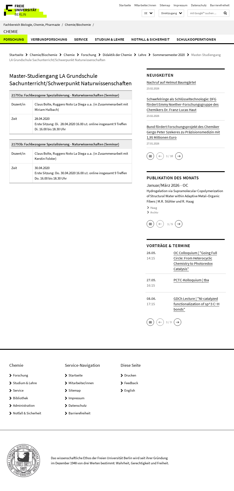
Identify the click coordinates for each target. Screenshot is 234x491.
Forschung (13, 39)
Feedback (131, 383)
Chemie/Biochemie (79, 24)
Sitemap (165, 5)
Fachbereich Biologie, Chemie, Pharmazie (33, 24)
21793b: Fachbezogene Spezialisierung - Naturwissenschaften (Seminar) (65, 144)
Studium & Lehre (109, 39)
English (129, 390)
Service (81, 39)
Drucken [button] (130, 375)
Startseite (125, 5)
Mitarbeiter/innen (145, 5)
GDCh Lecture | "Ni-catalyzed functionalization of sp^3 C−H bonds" (196, 303)
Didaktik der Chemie (117, 54)
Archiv (154, 212)
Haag (153, 208)
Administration (24, 405)
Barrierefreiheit (219, 5)
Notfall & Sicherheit (150, 39)
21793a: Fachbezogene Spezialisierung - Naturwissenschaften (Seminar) (65, 95)
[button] (148, 13)
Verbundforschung (49, 39)
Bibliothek (20, 398)
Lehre (142, 54)
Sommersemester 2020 (169, 54)
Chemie (10, 31)
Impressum (181, 5)
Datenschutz (199, 5)
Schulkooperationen (196, 39)
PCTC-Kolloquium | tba (191, 280)
